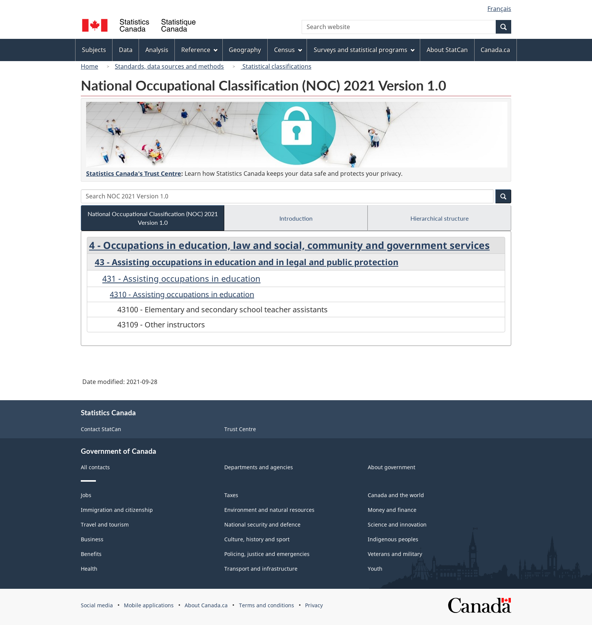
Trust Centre (240, 429)
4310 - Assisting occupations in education (182, 294)
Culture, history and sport (257, 539)
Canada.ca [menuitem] (495, 50)
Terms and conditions (266, 605)
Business (92, 539)
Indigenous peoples (393, 539)
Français (499, 9)
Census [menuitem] (288, 50)
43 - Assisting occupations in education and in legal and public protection (246, 261)
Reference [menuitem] (199, 50)
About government (391, 467)
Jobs (86, 495)
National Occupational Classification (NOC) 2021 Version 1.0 (153, 218)
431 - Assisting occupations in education (181, 278)
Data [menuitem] (126, 50)
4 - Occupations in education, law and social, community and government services (289, 245)
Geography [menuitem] (245, 50)
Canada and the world (396, 495)
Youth (375, 568)
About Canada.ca (206, 605)
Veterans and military (395, 553)
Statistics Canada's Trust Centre (133, 173)
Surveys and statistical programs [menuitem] (364, 50)
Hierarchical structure (439, 218)
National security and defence (262, 524)
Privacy (314, 605)
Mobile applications (149, 605)
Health (89, 568)
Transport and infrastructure (261, 568)
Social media (97, 605)
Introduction (296, 218)
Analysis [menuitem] (156, 50)
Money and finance (392, 509)
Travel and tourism (105, 524)
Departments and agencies (258, 467)
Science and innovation (397, 524)
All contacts (95, 467)
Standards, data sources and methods (169, 66)
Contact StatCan (101, 429)
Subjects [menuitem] (94, 50)
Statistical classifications (276, 66)
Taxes (231, 495)
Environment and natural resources (269, 509)
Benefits (91, 553)
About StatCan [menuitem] (447, 50)
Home (89, 66)
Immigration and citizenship (117, 509)
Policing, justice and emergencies (267, 553)
